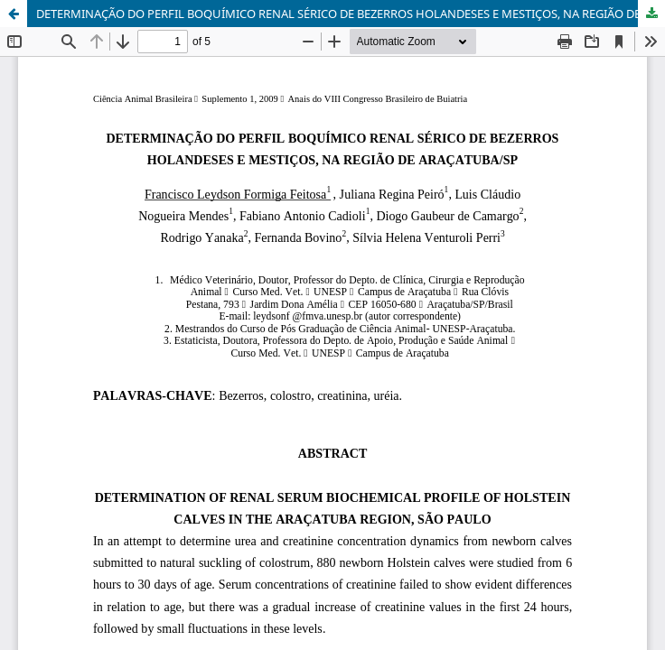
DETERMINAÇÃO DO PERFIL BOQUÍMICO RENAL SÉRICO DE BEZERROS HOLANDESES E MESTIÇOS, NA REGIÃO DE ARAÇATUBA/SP (350, 13)
